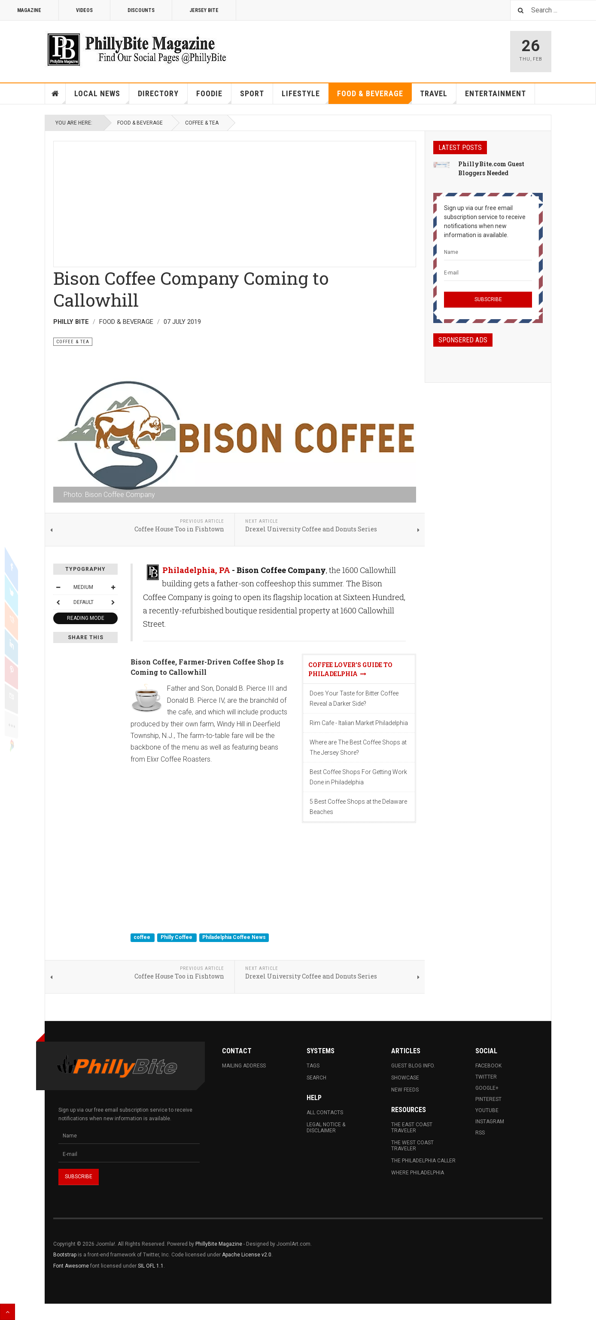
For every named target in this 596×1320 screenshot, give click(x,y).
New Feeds (405, 1090)
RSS (480, 1133)
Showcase (405, 1078)
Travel (438, 96)
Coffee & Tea (202, 123)
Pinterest (488, 1099)
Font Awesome (71, 1266)
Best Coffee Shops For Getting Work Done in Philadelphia (358, 777)
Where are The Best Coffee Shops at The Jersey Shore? (358, 747)
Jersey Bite (204, 10)
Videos (84, 10)
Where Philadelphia (417, 1173)
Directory (163, 96)
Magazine (29, 10)
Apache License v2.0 (246, 1255)
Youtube (487, 1110)
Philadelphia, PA (196, 570)
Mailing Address (244, 1066)
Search (316, 1078)
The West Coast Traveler (412, 1146)
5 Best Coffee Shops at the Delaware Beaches (358, 806)
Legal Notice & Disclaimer (326, 1128)
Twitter (486, 1077)
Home (55, 93)
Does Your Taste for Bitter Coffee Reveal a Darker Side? (354, 698)
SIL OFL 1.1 (151, 1266)
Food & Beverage (374, 96)
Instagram (489, 1122)
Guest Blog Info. (413, 1066)
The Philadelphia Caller (423, 1161)
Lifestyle (305, 96)
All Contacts (325, 1113)
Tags (313, 1066)
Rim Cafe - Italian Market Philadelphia (359, 722)
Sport (252, 93)
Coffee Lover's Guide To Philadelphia (350, 669)
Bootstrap (64, 1255)
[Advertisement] (235, 201)
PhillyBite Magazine (218, 1244)
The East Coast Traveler (411, 1128)
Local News (101, 96)
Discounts (141, 10)
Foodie (213, 96)
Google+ (487, 1088)
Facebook (488, 1066)
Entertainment (495, 93)
